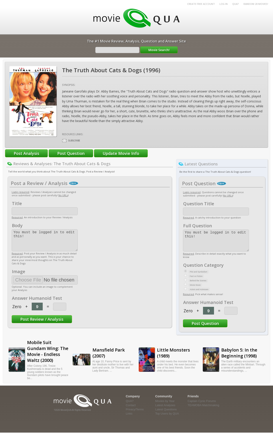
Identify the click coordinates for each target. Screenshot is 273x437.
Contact (131, 409)
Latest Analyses (165, 409)
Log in (224, 4)
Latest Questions (166, 413)
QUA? (235, 4)
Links (129, 418)
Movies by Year (165, 405)
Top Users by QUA (167, 418)
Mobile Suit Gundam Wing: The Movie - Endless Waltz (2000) (47, 356)
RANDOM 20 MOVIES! (255, 4)
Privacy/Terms (135, 413)
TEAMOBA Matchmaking (203, 409)
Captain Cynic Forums (202, 405)
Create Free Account (201, 4)
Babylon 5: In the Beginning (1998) (239, 357)
